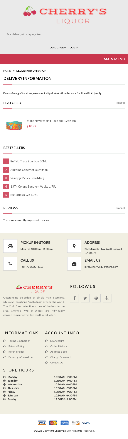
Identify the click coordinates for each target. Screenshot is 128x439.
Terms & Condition (16, 340)
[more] (120, 103)
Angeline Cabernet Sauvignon (29, 170)
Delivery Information (31, 70)
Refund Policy (13, 351)
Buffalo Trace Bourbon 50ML (28, 161)
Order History (56, 346)
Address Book (56, 351)
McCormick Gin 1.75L (24, 194)
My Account (54, 340)
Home (7, 70)
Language (58, 47)
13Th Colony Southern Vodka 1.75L (33, 186)
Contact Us (54, 362)
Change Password (58, 357)
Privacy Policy (13, 346)
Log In (74, 47)
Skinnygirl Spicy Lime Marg (27, 178)
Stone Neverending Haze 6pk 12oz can (51, 120)
